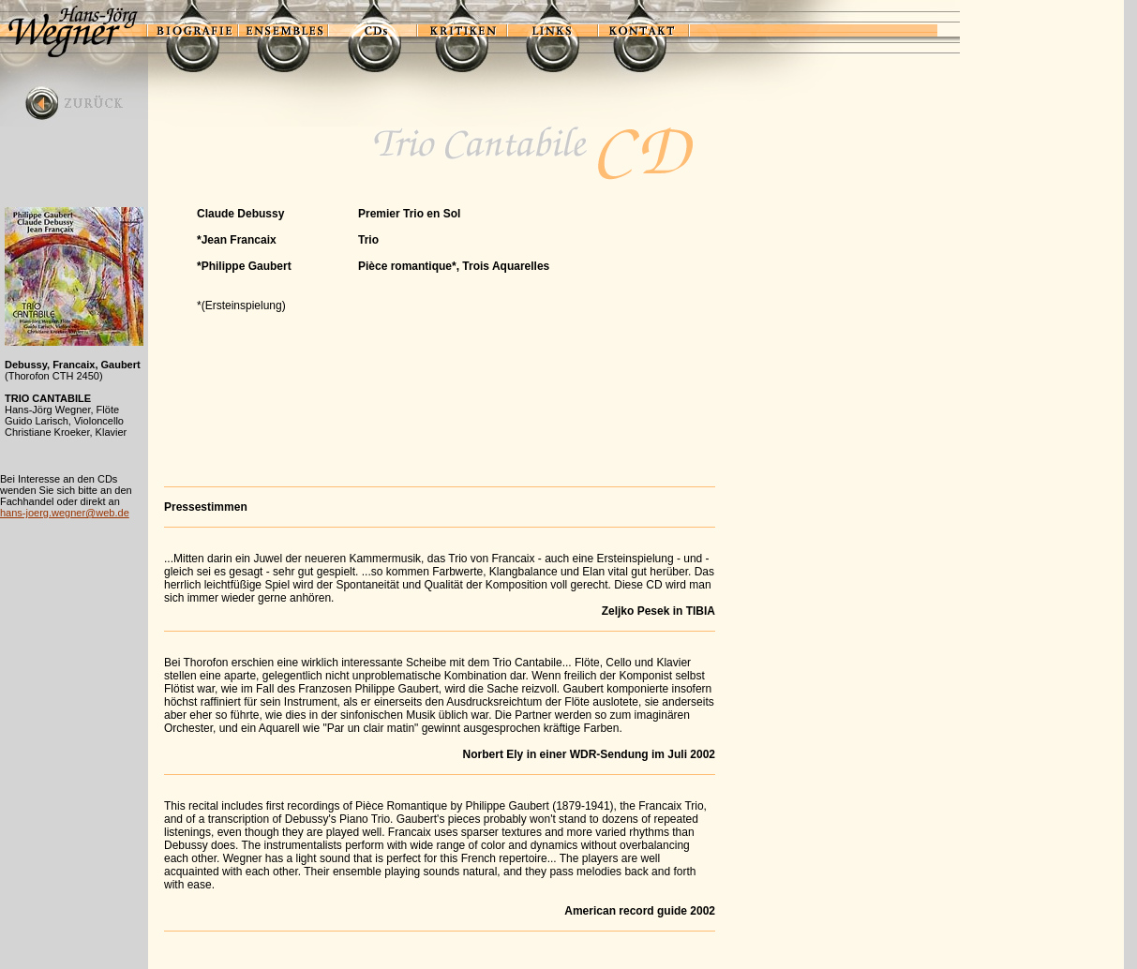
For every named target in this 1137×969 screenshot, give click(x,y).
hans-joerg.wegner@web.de (64, 512)
